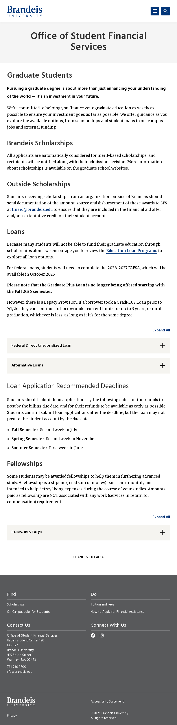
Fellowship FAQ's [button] (26, 532)
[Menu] (155, 11)
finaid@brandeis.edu (32, 209)
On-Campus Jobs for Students (28, 612)
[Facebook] (93, 635)
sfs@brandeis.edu (19, 672)
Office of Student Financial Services (89, 42)
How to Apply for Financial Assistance (117, 612)
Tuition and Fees (102, 604)
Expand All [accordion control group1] (161, 330)
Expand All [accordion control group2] (161, 517)
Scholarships (16, 604)
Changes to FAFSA (88, 557)
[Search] (165, 11)
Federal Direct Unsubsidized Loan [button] (41, 345)
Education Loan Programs (131, 250)
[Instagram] (102, 635)
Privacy (12, 715)
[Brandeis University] (24, 11)
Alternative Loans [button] (27, 365)
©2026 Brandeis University (109, 713)
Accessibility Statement (107, 701)
